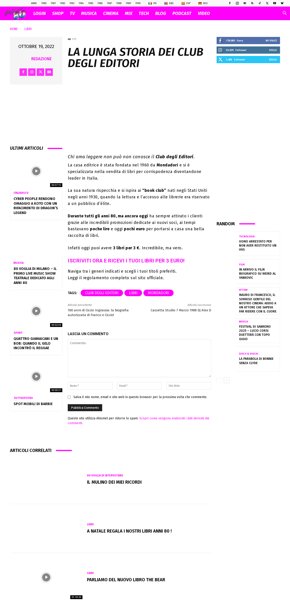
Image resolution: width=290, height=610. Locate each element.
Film (241, 264)
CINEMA (110, 13)
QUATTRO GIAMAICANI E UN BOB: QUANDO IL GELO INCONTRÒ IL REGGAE (36, 343)
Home (14, 28)
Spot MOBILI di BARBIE (33, 404)
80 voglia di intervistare (105, 475)
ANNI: (34, 3)
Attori (243, 290)
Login (39, 13)
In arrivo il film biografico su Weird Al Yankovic (257, 274)
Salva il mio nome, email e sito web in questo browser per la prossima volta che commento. (140, 397)
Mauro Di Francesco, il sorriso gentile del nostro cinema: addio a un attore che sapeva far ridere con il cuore (257, 303)
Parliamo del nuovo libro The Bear (126, 580)
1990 (137, 3)
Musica (19, 263)
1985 (90, 3)
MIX (128, 13)
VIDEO (204, 13)
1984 (81, 3)
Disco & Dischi (248, 354)
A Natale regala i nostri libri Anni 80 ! (129, 531)
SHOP (57, 13)
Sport (18, 332)
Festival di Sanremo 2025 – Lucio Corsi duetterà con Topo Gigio (255, 333)
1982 (62, 3)
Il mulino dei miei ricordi (114, 482)
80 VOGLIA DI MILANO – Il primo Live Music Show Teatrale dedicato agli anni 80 (35, 276)
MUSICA (89, 13)
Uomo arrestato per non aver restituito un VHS (257, 246)
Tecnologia (246, 236)
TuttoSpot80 (23, 398)
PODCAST (181, 13)
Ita (152, 3)
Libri (28, 28)
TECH (144, 13)
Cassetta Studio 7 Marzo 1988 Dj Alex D (181, 310)
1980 (43, 3)
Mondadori (158, 293)
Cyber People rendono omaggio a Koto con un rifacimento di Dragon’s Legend (36, 206)
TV (72, 13)
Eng (169, 3)
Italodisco (21, 193)
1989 (128, 3)
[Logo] (17, 13)
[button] (284, 14)
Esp (185, 3)
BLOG (160, 13)
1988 (118, 3)
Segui (273, 50)
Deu (203, 3)
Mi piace (271, 40)
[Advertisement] (248, 142)
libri (133, 293)
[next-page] (227, 380)
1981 (53, 3)
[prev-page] (219, 380)
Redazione (41, 58)
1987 (109, 3)
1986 (100, 3)
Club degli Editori (101, 293)
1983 (71, 3)
